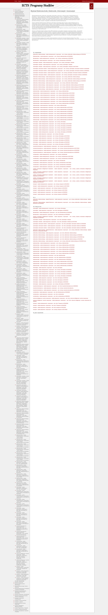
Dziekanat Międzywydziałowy (21, 609)
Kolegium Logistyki (19, 601)
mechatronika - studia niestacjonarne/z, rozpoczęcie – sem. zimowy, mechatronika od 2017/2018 (22, 254)
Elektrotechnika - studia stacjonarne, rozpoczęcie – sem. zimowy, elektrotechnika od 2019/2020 (22, 26)
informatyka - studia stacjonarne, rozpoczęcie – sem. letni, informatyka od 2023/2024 (21, 519)
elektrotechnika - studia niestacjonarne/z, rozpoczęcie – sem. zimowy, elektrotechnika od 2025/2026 (22, 139)
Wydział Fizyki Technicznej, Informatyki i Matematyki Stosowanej (20, 591)
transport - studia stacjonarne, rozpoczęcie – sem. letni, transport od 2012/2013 (22, 575)
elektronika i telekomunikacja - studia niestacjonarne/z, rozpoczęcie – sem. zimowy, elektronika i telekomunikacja (22, 77)
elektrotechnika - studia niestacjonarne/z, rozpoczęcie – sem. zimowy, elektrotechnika (22, 113)
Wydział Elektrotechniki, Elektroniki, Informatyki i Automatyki (20, 16)
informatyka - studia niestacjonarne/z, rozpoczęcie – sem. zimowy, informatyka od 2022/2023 (22, 195)
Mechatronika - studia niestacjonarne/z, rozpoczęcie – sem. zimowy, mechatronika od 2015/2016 (22, 31)
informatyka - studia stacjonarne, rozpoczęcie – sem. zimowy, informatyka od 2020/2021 (22, 216)
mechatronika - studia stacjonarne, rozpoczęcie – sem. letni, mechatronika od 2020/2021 (22, 551)
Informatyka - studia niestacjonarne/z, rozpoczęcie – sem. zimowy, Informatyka (22, 353)
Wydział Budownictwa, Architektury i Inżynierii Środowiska (22, 589)
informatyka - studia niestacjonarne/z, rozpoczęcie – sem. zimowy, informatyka (22, 177)
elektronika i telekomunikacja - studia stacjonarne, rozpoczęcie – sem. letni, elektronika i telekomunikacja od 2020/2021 (22, 415)
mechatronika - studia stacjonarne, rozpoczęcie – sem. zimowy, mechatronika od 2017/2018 (22, 266)
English (19, 1)
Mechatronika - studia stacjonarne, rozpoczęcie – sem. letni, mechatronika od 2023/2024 (22, 366)
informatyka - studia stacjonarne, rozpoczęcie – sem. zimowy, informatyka (21, 203)
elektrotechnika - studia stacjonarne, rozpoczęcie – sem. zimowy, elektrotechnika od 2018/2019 (22, 152)
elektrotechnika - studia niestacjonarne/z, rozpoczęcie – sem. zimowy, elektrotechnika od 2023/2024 (22, 135)
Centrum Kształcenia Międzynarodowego (19, 12)
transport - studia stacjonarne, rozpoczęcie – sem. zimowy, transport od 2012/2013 (22, 323)
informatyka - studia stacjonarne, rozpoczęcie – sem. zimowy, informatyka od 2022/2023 (22, 221)
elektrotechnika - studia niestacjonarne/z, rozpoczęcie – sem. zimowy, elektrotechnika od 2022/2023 (22, 131)
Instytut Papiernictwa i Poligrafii (21, 607)
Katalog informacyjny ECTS (87, 1)
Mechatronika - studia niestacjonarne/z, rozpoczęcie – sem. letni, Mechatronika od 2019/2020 (22, 361)
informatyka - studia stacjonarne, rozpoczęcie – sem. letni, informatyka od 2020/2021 (21, 510)
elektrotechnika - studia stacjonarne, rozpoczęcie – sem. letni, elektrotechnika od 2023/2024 (22, 471)
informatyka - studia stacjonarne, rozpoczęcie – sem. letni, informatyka (21, 488)
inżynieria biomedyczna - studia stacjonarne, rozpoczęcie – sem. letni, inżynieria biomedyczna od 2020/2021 (21, 528)
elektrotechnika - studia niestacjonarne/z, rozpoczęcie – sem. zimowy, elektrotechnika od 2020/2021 (22, 126)
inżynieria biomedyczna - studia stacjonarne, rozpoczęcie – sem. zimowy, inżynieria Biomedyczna (22, 229)
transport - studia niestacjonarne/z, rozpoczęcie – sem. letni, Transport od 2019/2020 (22, 568)
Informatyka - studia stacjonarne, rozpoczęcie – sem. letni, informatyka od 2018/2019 (21, 357)
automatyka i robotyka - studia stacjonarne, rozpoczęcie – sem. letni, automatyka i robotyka (22, 378)
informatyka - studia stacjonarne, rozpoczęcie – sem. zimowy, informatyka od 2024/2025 (22, 225)
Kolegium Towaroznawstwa (20, 600)
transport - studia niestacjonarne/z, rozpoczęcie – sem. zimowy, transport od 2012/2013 (22, 316)
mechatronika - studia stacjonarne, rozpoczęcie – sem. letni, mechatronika (21, 546)
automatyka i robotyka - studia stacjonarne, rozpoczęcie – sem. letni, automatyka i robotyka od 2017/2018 (22, 382)
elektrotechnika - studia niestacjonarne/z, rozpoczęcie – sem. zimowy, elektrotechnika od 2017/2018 (22, 117)
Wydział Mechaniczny (19, 13)
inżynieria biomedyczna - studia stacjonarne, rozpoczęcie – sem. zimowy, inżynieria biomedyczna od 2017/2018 (22, 234)
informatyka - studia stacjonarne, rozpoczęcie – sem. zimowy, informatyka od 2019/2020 (22, 212)
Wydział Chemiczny (19, 582)
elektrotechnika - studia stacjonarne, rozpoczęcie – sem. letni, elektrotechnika (21, 462)
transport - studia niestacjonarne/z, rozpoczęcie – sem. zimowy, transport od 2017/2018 (22, 320)
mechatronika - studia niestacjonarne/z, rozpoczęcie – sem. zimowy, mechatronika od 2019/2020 (22, 258)
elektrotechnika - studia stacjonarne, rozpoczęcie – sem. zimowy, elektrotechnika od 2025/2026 (22, 174)
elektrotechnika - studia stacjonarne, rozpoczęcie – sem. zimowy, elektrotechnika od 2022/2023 (22, 165)
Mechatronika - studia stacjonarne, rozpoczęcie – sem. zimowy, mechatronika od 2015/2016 (22, 35)
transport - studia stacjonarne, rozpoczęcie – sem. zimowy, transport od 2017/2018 (22, 327)
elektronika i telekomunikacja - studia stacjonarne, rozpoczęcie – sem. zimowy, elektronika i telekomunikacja (22, 92)
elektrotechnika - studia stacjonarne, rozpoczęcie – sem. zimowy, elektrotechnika (22, 143)
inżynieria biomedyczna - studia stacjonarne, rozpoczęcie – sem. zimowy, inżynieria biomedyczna (22, 533)
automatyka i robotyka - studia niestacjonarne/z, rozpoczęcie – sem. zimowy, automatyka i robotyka (22, 40)
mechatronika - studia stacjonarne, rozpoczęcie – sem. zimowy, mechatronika (22, 261)
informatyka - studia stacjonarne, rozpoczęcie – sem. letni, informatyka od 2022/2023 (21, 514)
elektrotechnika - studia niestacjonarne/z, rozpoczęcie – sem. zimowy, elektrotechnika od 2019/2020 (22, 122)
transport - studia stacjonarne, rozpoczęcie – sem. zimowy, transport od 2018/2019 (22, 330)
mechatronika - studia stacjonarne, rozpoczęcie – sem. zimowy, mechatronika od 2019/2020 (22, 270)
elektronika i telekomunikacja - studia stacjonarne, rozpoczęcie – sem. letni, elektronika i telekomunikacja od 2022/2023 (22, 426)
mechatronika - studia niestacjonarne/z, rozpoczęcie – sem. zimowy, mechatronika (22, 249)
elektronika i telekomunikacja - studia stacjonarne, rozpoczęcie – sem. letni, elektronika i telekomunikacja (22, 410)
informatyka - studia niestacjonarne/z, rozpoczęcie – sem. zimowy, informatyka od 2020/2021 (22, 191)
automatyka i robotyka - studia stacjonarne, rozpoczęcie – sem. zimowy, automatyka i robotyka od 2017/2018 (22, 49)
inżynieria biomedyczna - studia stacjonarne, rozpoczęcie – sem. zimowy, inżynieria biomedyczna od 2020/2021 (22, 245)
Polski (16, 1)
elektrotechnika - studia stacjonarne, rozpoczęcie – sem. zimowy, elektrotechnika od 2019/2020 (22, 156)
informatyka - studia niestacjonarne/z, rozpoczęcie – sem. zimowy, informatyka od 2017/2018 (22, 182)
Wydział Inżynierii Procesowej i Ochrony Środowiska (21, 596)
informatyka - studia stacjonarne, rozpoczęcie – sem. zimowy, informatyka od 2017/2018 (22, 207)
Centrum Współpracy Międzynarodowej (19, 606)
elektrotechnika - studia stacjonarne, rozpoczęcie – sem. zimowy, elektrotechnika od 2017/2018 (22, 147)
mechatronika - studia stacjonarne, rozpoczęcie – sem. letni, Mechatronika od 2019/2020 (22, 543)
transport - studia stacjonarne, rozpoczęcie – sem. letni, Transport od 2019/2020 (22, 571)
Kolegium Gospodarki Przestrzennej (19, 599)
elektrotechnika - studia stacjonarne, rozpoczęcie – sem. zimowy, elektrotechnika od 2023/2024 (22, 169)
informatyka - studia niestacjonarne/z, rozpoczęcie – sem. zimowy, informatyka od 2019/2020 (22, 186)
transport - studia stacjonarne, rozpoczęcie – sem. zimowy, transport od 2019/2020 (22, 334)
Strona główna (18, 9)
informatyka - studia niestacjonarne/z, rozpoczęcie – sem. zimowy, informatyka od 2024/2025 (22, 199)
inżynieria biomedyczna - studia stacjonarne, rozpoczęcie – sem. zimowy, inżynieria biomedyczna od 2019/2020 (22, 239)
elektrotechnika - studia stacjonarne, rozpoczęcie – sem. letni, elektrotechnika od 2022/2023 (22, 467)
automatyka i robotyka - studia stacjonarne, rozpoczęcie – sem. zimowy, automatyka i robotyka (22, 44)
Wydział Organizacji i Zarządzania (22, 594)
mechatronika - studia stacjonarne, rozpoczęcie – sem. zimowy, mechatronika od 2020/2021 (22, 275)
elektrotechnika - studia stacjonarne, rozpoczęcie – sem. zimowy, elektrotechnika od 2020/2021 (22, 161)
